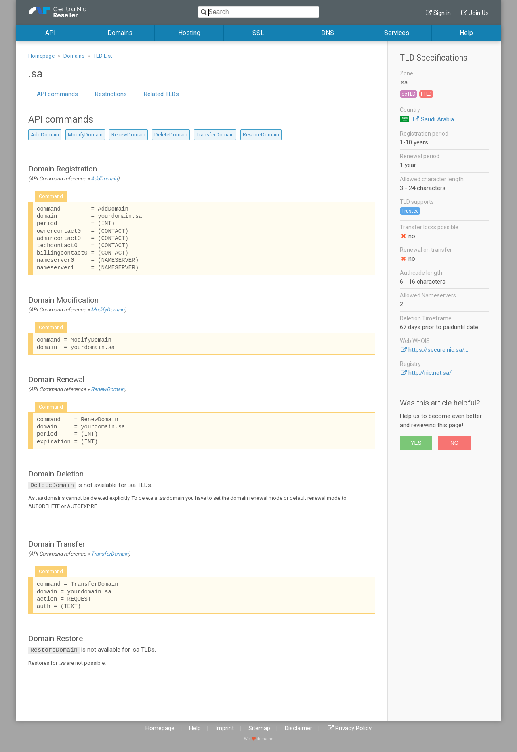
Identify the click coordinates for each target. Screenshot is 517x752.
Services (396, 33)
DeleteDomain (170, 135)
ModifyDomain (85, 135)
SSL (258, 33)
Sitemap (259, 728)
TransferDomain (215, 135)
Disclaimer (298, 728)
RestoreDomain (261, 135)
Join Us (479, 13)
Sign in (442, 13)
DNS (327, 33)
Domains (119, 33)
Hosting (189, 33)
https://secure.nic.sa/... (438, 349)
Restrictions (111, 94)
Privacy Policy (353, 728)
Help (466, 33)
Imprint (224, 728)
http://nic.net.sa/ (430, 372)
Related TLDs (161, 94)
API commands (57, 94)
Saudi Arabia (437, 119)
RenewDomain (128, 135)
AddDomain (45, 135)
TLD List (102, 56)
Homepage (41, 56)
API (50, 33)
